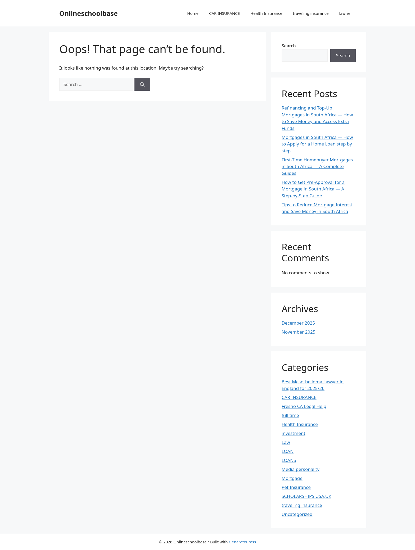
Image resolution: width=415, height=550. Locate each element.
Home (193, 13)
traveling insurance (311, 13)
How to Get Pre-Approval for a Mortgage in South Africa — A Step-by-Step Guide (313, 189)
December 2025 (298, 323)
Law (286, 442)
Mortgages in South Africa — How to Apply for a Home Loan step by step (317, 144)
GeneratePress (242, 541)
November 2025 (298, 332)
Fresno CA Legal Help (304, 406)
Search (289, 46)
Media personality (300, 469)
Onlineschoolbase (88, 13)
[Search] (142, 84)
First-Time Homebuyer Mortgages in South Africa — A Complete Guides (317, 166)
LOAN (288, 451)
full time (290, 415)
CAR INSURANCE (224, 13)
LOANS (289, 460)
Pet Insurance (296, 487)
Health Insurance (266, 13)
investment (293, 433)
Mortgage (292, 478)
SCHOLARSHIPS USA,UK (306, 496)
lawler (344, 13)
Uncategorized (297, 514)
